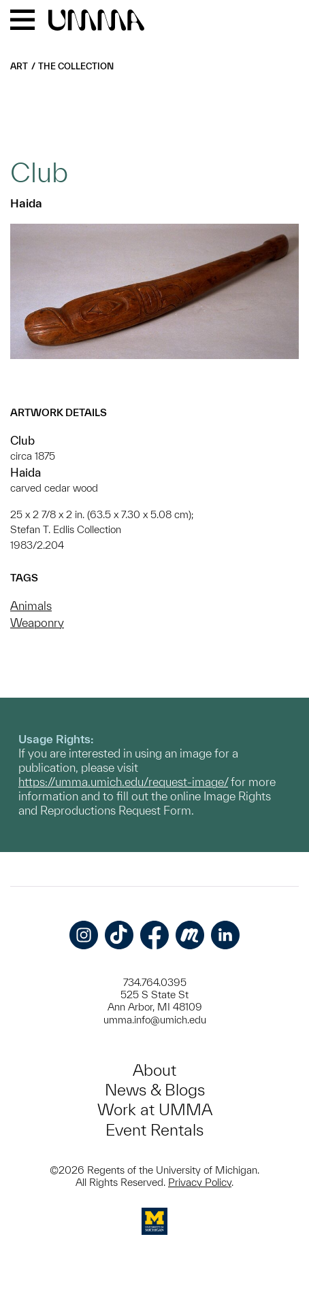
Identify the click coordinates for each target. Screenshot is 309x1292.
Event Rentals (154, 1130)
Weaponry (37, 622)
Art (19, 66)
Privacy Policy (199, 1182)
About (154, 1070)
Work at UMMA (154, 1109)
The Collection (76, 66)
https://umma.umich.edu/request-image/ (123, 781)
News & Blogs (155, 1090)
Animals (31, 605)
